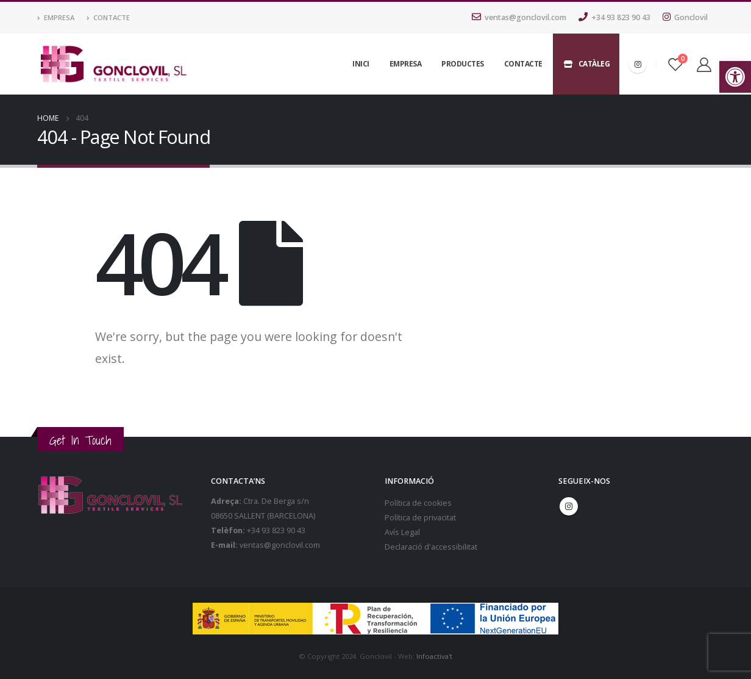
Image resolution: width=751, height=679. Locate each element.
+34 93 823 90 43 (614, 17)
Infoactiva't (434, 656)
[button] (735, 77)
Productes (462, 64)
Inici (360, 64)
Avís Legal (402, 532)
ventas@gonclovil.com (519, 17)
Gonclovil (685, 17)
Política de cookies (418, 503)
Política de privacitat (420, 517)
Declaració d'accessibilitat (431, 547)
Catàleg (586, 64)
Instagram (569, 506)
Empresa (55, 17)
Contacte (108, 17)
